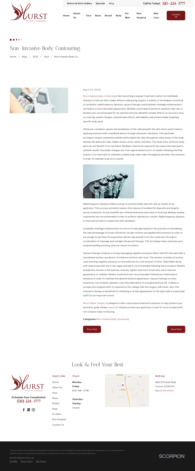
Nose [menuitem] (98, 15)
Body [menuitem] (118, 15)
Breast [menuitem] (108, 15)
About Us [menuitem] (76, 15)
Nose (55, 398)
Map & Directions (164, 390)
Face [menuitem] (88, 15)
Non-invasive (90, 96)
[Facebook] (23, 409)
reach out (113, 307)
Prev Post (92, 329)
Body (55, 408)
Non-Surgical (59, 419)
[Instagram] (33, 409)
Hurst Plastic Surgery (94, 303)
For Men (56, 414)
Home (55, 382)
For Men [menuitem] (127, 15)
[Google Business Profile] (28, 409)
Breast (55, 403)
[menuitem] (13, 461)
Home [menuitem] (66, 15)
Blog (111, 3)
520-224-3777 (173, 3)
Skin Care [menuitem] (156, 15)
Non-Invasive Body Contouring (112, 319)
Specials (100, 3)
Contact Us (176, 15)
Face (54, 392)
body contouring (106, 96)
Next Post (176, 329)
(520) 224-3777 (29, 401)
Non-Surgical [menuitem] (141, 15)
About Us (57, 387)
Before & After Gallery (79, 3)
